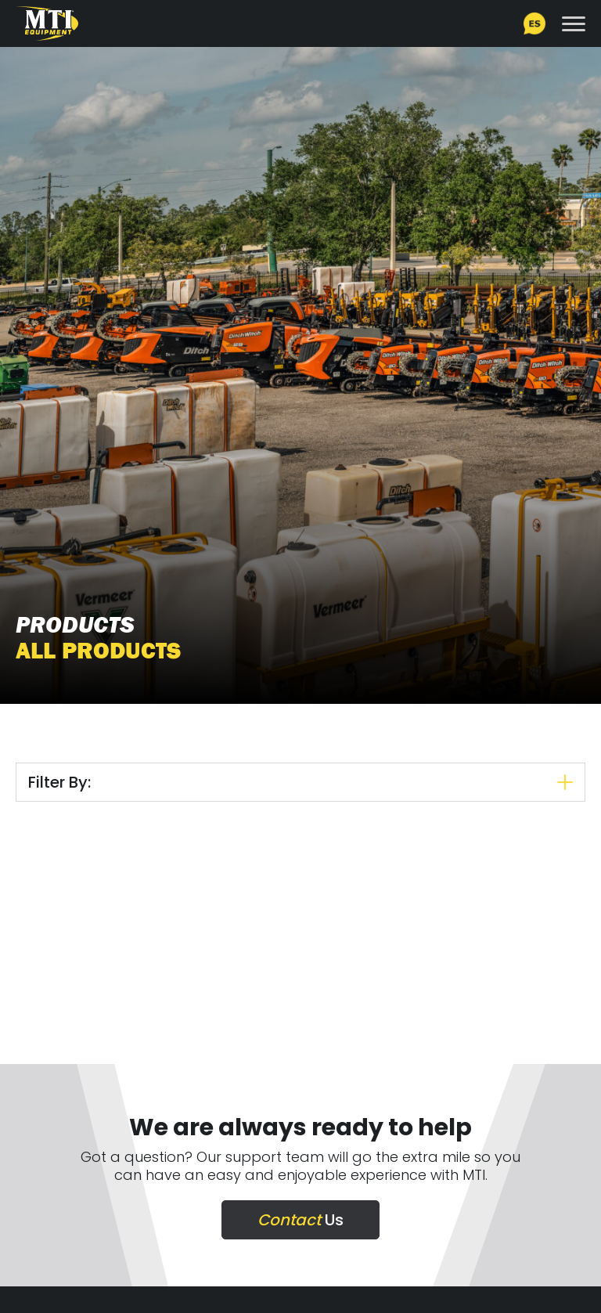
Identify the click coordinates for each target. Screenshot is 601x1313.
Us (300, 1219)
